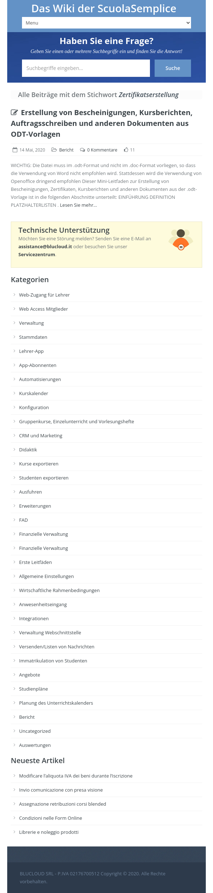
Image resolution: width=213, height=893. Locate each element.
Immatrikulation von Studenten (53, 660)
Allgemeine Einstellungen (46, 576)
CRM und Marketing (40, 435)
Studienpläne (33, 689)
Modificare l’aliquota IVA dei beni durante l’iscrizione (76, 775)
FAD (23, 520)
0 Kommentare (102, 150)
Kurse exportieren (38, 463)
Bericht (66, 150)
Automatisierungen (40, 379)
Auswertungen (35, 745)
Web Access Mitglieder (43, 309)
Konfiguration (34, 407)
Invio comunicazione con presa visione (61, 790)
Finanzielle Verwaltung (43, 534)
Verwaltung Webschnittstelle (50, 632)
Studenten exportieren (43, 477)
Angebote (29, 674)
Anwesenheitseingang (43, 604)
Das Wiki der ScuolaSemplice (104, 8)
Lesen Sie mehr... (78, 205)
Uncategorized (35, 731)
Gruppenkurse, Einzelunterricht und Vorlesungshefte (76, 421)
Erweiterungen (35, 506)
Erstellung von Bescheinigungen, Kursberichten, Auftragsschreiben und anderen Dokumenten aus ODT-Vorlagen (101, 123)
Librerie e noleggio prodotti (49, 832)
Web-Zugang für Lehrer (44, 295)
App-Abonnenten (37, 365)
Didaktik (28, 449)
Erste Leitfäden (35, 562)
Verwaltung (31, 323)
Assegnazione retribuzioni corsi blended (62, 804)
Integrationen (34, 618)
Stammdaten (33, 337)
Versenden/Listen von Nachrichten (56, 646)
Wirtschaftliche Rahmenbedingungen (59, 590)
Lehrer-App (31, 351)
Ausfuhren (30, 492)
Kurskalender (33, 393)
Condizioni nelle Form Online (50, 818)
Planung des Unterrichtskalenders (56, 703)
